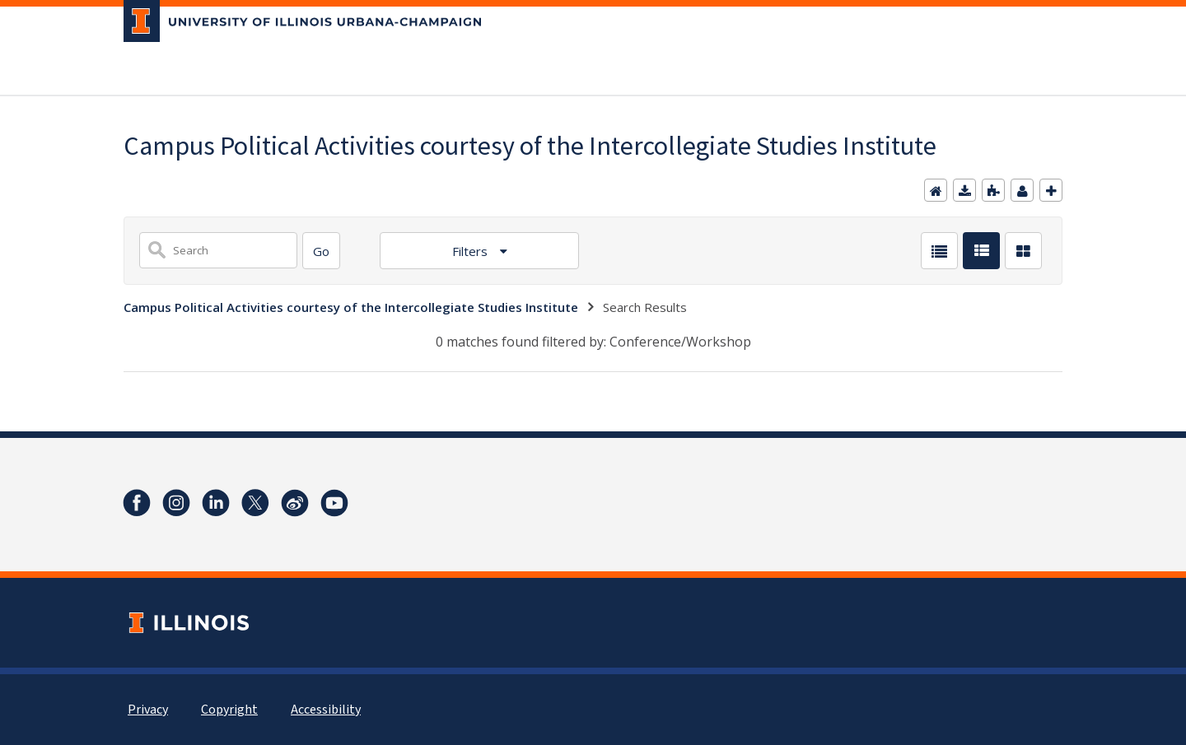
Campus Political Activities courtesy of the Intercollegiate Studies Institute (351, 307)
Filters (471, 251)
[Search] (321, 250)
